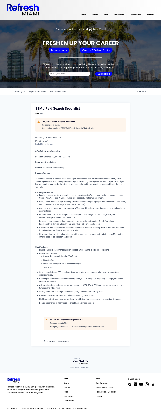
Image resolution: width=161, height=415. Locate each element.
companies (37, 91)
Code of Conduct (63, 408)
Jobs (65, 391)
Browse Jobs (59, 50)
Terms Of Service (45, 408)
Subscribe (104, 74)
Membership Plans (105, 387)
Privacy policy (74, 367)
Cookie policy (85, 367)
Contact (100, 396)
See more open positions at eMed (56, 341)
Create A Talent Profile (96, 50)
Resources (68, 396)
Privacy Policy (29, 408)
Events (66, 387)
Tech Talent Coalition (106, 391)
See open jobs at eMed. (51, 125)
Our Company (102, 383)
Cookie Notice (80, 408)
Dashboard (68, 400)
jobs (20, 91)
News (66, 383)
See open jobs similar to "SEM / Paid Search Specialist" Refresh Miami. (69, 128)
